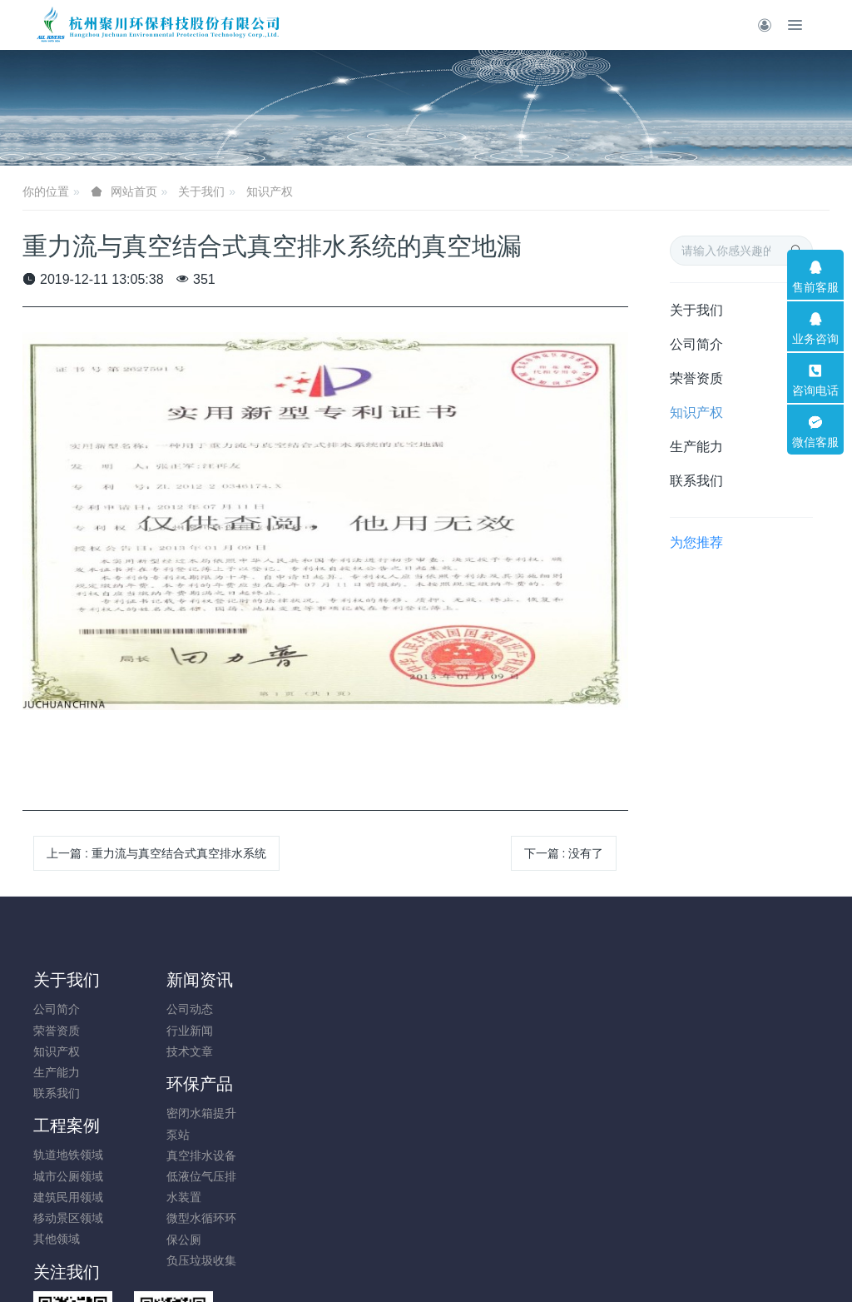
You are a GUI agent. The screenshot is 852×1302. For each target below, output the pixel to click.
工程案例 (369, 980)
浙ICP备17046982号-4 (426, 1244)
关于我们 (201, 191)
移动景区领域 (371, 1072)
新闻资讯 (167, 980)
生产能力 (696, 447)
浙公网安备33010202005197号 (425, 1223)
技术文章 (157, 1051)
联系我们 (696, 481)
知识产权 (269, 191)
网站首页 (134, 191)
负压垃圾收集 (270, 1156)
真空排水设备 (270, 1051)
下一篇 (564, 853)
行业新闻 (157, 1030)
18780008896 (700, 1017)
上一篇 (156, 853)
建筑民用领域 (371, 1051)
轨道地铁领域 (371, 1009)
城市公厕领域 (371, 1030)
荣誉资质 (696, 378)
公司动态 (157, 1009)
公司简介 (696, 344)
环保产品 (268, 980)
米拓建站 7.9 (455, 1266)
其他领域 (359, 1093)
